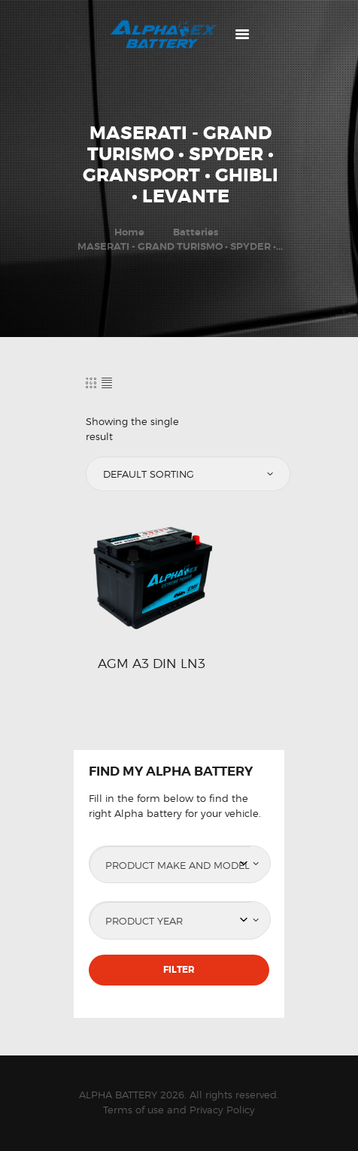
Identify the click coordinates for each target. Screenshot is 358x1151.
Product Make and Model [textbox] (177, 865)
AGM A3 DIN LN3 (151, 663)
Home (129, 232)
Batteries (195, 232)
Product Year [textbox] (144, 921)
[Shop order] (186, 473)
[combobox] (179, 864)
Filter (179, 970)
